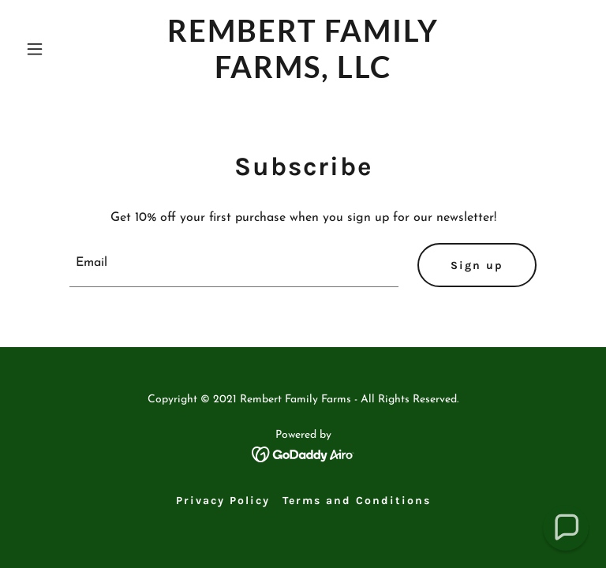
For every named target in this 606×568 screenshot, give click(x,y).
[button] (61, 49)
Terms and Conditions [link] (356, 500)
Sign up (477, 265)
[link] (303, 75)
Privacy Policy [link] (223, 500)
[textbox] (233, 265)
